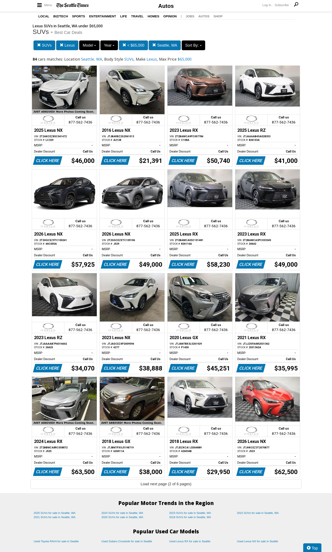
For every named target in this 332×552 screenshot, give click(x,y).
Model (89, 45)
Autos (166, 6)
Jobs (190, 16)
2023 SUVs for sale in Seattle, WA (190, 513)
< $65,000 (133, 45)
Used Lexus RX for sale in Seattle (189, 541)
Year (109, 45)
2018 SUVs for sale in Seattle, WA (190, 517)
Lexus (67, 45)
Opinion (170, 16)
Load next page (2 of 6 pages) (166, 484)
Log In (266, 5)
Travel (137, 16)
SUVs (44, 45)
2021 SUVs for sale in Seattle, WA (55, 517)
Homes (153, 16)
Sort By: (193, 45)
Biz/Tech (60, 16)
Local (43, 16)
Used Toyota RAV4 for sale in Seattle (56, 541)
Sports (78, 16)
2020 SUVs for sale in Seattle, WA (122, 517)
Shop (218, 16)
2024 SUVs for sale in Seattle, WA (122, 513)
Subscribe (282, 5)
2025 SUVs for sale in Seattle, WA (55, 513)
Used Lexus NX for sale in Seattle (257, 541)
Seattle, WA (164, 45)
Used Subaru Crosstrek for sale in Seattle (126, 541)
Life (123, 16)
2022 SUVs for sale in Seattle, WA (258, 513)
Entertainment (102, 16)
